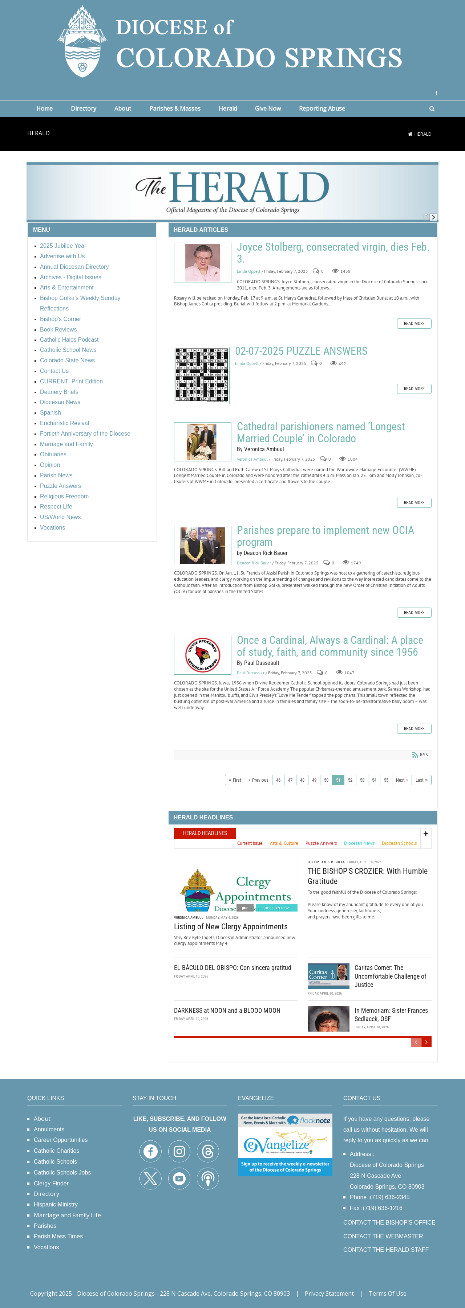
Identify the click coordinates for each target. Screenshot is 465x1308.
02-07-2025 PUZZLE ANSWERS (201, 375)
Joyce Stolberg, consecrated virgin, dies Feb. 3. (202, 263)
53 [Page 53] (362, 780)
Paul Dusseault (250, 672)
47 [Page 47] (290, 780)
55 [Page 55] (386, 780)
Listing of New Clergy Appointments (231, 926)
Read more (414, 323)
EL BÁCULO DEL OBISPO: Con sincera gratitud (232, 967)
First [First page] (237, 780)
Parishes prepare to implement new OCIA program (202, 545)
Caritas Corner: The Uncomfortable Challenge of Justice (390, 976)
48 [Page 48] (302, 780)
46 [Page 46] (278, 780)
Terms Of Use (388, 1293)
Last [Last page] (420, 780)
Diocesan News (276, 908)
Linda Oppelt (248, 271)
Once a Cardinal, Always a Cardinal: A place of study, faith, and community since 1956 (202, 655)
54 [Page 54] (374, 780)
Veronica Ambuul (252, 459)
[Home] (410, 134)
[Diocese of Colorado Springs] (232, 40)
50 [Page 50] (326, 780)
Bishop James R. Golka (326, 862)
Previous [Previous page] (260, 780)
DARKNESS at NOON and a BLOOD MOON (227, 1010)
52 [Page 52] (350, 780)
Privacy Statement (329, 1293)
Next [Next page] (400, 780)
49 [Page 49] (314, 780)
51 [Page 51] (338, 780)
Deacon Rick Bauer (254, 562)
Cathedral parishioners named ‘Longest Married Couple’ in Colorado (202, 442)
